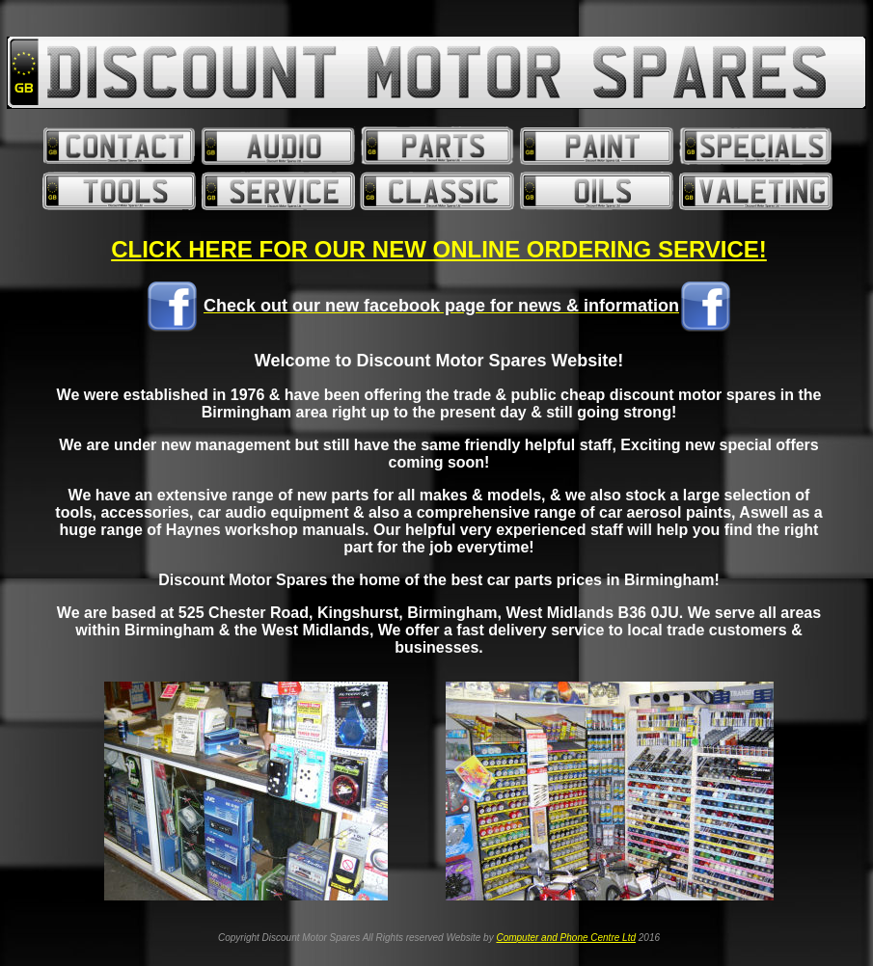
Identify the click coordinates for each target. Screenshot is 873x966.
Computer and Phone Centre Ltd (566, 937)
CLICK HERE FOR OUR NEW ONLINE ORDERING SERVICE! (439, 249)
